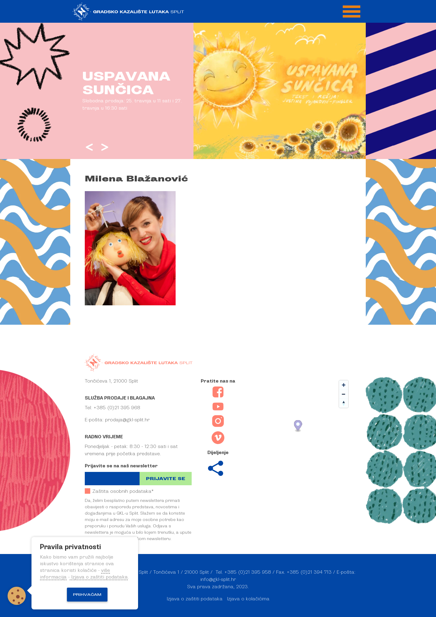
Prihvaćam (87, 594)
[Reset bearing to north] (343, 403)
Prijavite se (165, 478)
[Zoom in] (343, 385)
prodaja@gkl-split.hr (127, 420)
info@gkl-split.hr (218, 579)
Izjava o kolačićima (248, 599)
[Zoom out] (343, 394)
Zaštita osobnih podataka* (119, 491)
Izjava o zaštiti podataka (195, 599)
